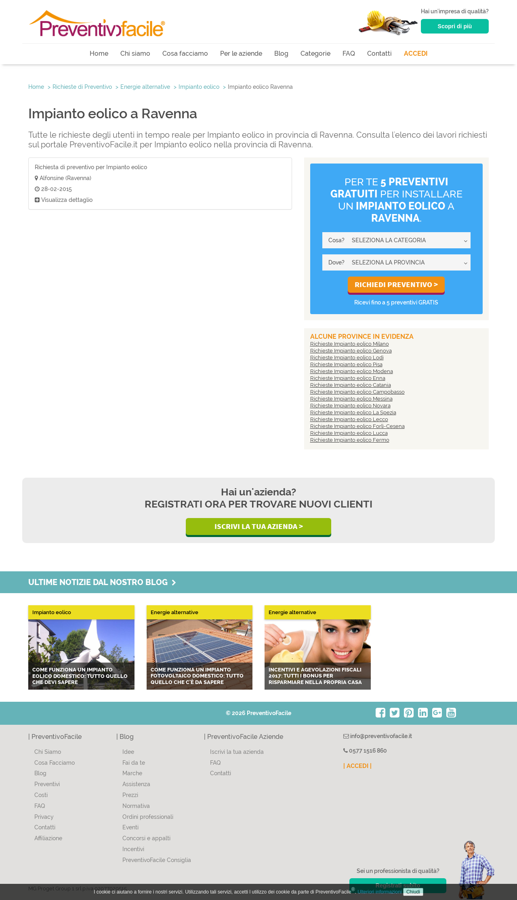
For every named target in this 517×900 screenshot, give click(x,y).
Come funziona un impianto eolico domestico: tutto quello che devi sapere (80, 676)
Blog (281, 53)
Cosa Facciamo (54, 762)
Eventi (130, 827)
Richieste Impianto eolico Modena (351, 371)
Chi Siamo (47, 752)
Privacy (44, 817)
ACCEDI (416, 53)
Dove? (336, 262)
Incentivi (133, 849)
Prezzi (130, 795)
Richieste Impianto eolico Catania (350, 385)
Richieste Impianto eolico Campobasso (357, 392)
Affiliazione (48, 838)
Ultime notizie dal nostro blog (102, 582)
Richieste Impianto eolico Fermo (349, 440)
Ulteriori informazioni (379, 892)
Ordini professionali (147, 817)
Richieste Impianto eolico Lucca (349, 433)
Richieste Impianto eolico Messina (351, 399)
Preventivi (47, 784)
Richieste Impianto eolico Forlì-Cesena (357, 426)
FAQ (349, 53)
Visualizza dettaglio (63, 200)
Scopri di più (455, 26)
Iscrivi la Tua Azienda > (258, 526)
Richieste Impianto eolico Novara (350, 406)
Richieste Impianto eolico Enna (347, 378)
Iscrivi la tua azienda (237, 752)
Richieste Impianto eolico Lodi (347, 358)
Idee (128, 752)
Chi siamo (135, 53)
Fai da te (133, 762)
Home (99, 53)
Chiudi (413, 892)
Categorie (315, 53)
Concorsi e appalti (146, 838)
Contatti (379, 53)
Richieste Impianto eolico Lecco (349, 419)
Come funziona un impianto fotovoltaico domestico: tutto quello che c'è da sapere (197, 676)
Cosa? (336, 240)
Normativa (136, 806)
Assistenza (136, 784)
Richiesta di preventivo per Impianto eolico (91, 167)
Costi (41, 795)
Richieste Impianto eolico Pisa (346, 364)
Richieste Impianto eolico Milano (349, 344)
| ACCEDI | (357, 766)
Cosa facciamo (185, 53)
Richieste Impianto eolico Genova (351, 351)
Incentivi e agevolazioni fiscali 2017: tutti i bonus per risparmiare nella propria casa (315, 676)
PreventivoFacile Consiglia (156, 860)
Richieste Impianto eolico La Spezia (353, 412)
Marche (132, 773)
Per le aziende (241, 53)
